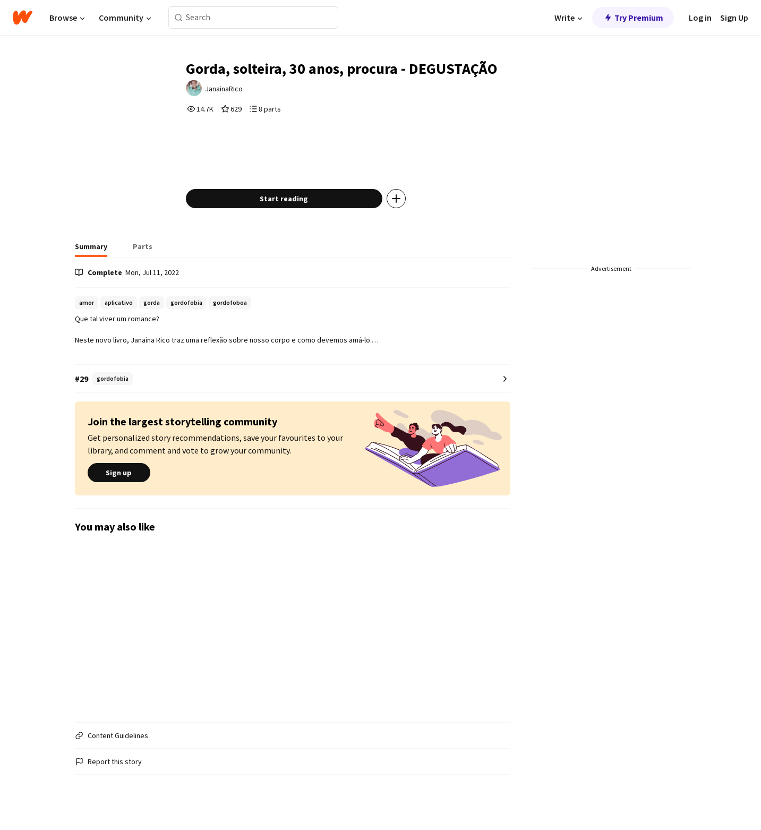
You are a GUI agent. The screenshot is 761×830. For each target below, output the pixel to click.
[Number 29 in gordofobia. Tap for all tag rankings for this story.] (292, 379)
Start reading (284, 198)
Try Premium (633, 17)
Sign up (119, 473)
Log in (700, 17)
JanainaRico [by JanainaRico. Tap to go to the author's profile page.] (224, 88)
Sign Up (734, 17)
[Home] (22, 17)
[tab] (91, 249)
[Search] (178, 18)
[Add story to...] (396, 198)
